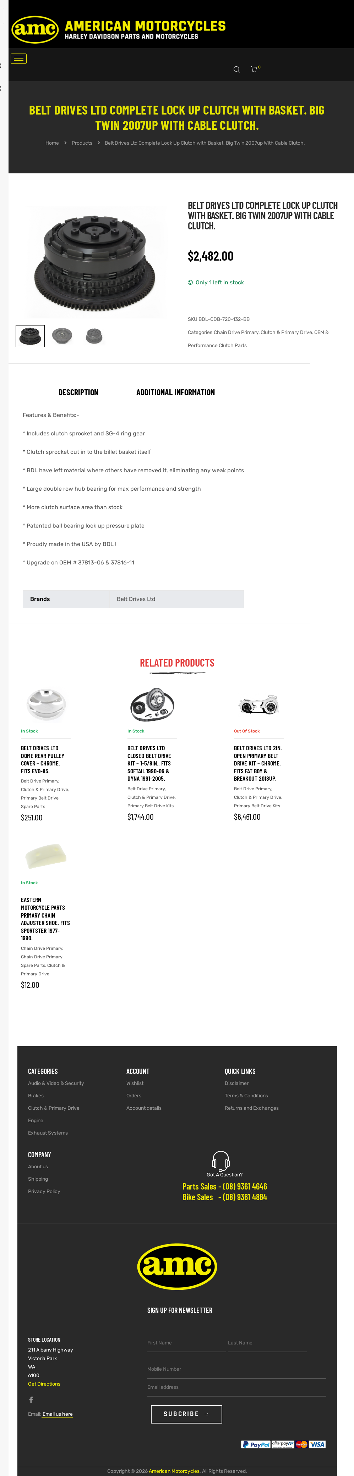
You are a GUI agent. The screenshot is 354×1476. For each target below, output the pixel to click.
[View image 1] (30, 336)
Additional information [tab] (175, 392)
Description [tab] (78, 392)
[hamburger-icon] (19, 59)
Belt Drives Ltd (136, 599)
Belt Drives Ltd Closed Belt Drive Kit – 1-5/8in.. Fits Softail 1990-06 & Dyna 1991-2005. (149, 763)
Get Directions (44, 1384)
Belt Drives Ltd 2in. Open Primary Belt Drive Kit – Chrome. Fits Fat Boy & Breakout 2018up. (258, 763)
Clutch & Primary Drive (286, 332)
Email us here (57, 1414)
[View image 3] (94, 336)
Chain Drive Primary (236, 332)
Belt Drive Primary (39, 781)
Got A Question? (225, 1175)
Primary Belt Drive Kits (150, 805)
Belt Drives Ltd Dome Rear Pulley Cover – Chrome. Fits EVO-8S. (42, 759)
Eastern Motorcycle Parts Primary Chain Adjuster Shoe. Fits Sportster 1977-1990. (45, 919)
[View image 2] (62, 336)
